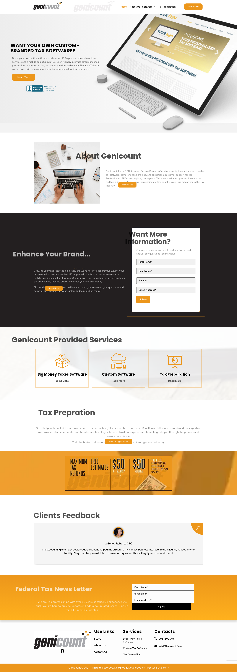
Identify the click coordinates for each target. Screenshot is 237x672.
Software (148, 6)
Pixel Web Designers (157, 667)
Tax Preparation (167, 6)
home (124, 6)
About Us (135, 6)
